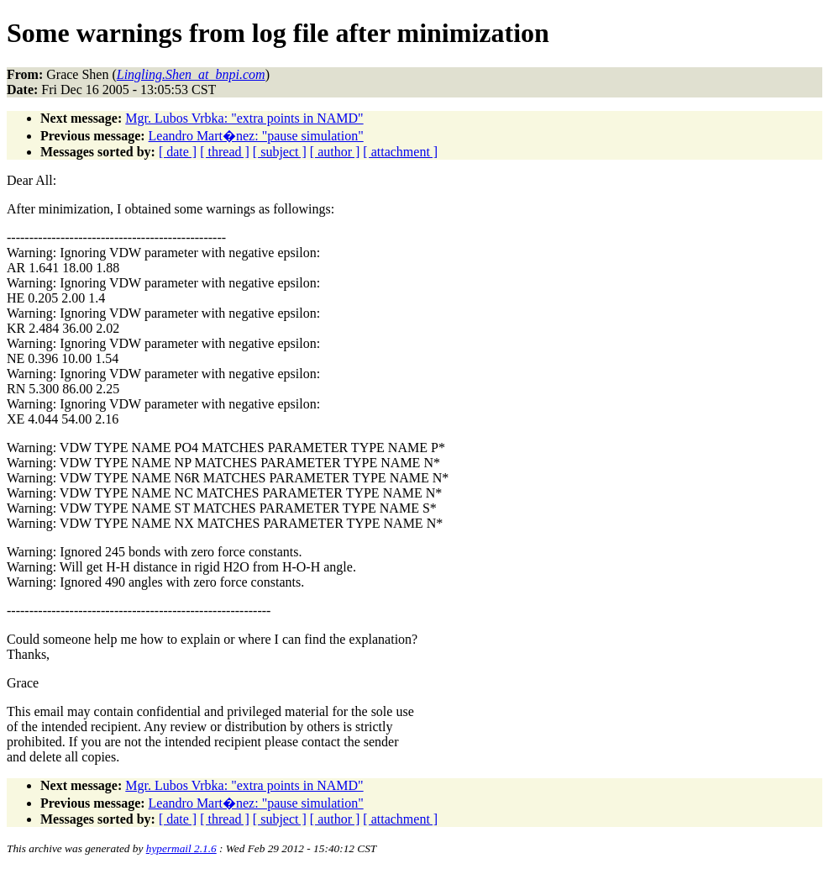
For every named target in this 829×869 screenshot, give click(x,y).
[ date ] (178, 152)
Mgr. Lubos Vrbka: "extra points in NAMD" (244, 118)
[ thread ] (224, 152)
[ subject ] (280, 152)
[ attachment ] (400, 152)
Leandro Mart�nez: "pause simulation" (256, 136)
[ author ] (335, 152)
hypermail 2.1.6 (181, 848)
